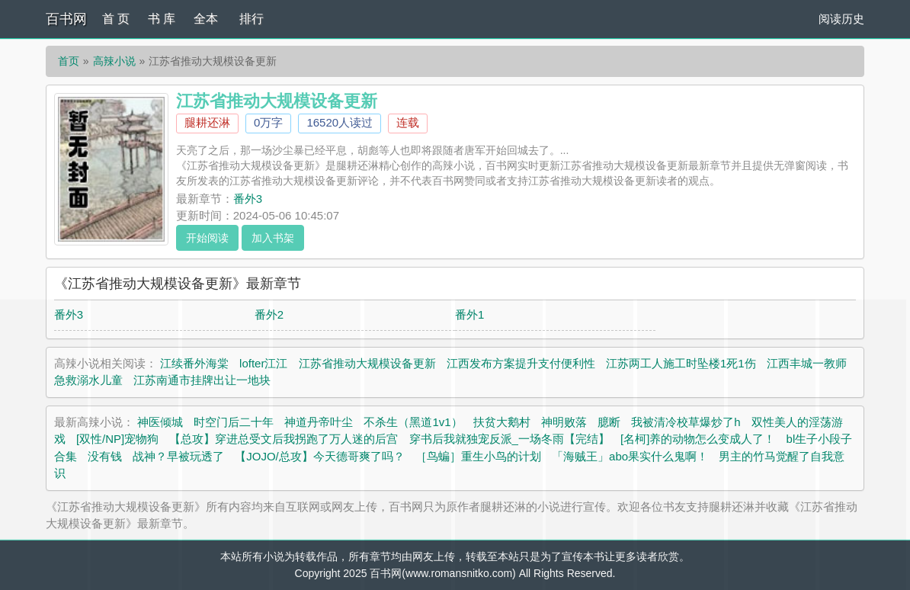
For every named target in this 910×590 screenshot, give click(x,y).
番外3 (247, 198)
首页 (68, 61)
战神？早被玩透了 (178, 456)
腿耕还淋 (207, 122)
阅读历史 (841, 18)
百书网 (66, 19)
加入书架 (273, 238)
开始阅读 (207, 238)
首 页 (116, 18)
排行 (251, 18)
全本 (206, 18)
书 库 (161, 18)
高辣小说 (114, 61)
